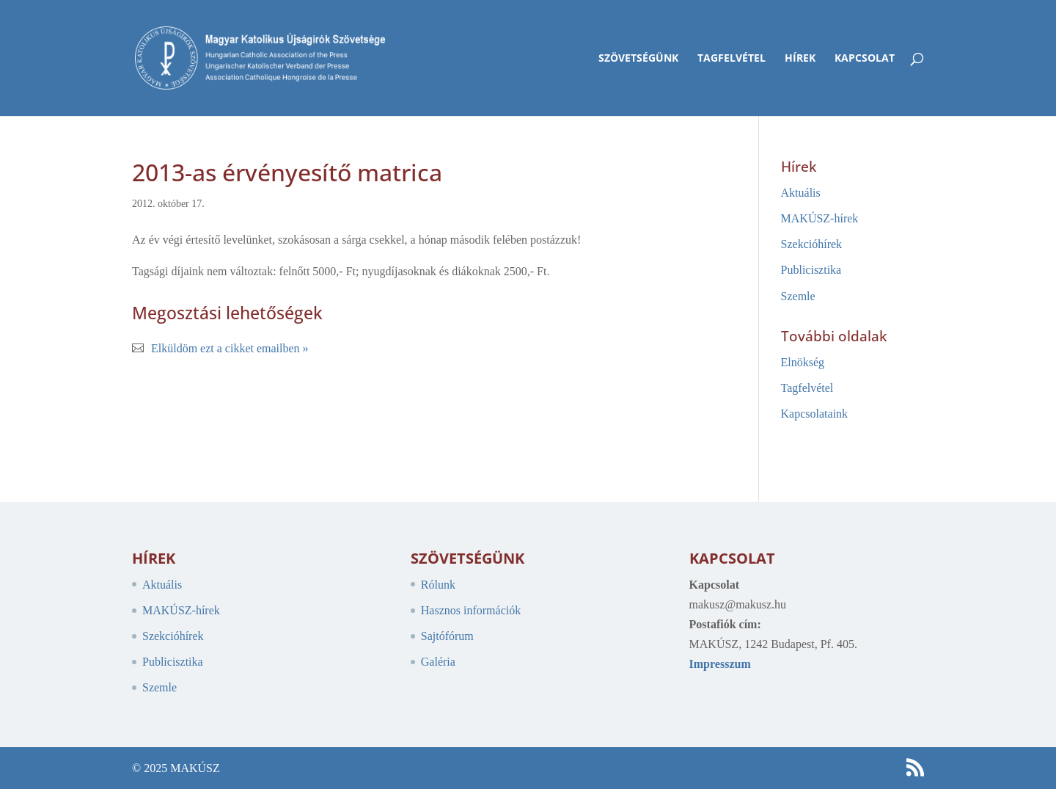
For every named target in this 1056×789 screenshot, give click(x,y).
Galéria (438, 661)
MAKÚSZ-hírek (820, 218)
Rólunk (438, 584)
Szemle (798, 296)
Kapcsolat (865, 59)
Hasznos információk (471, 610)
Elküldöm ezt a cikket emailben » (230, 348)
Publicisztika (811, 269)
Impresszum (720, 664)
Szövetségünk (638, 59)
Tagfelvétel (731, 59)
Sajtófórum (447, 636)
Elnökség (803, 362)
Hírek (800, 59)
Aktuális (801, 192)
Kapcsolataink (814, 413)
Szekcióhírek (812, 244)
